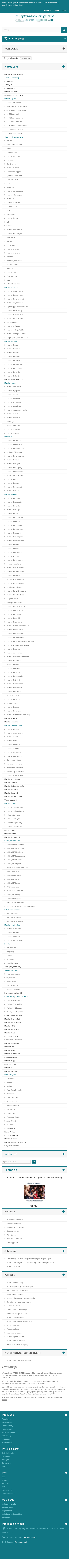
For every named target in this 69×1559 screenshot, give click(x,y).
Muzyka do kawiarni (13, 1325)
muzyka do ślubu (12, 933)
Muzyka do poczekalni (12, 1054)
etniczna (9, 257)
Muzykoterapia (9, 1047)
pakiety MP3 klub (12, 879)
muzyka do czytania (13, 440)
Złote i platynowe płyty (12, 967)
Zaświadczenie (8, 1453)
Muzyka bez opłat (10, 92)
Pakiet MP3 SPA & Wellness (17, 868)
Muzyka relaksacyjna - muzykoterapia (20, 1298)
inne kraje (10, 422)
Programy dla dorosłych (13, 1040)
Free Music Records (14, 1090)
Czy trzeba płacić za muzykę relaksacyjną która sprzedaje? (28, 1259)
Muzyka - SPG (9, 1026)
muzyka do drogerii (13, 614)
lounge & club (11, 152)
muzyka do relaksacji (14, 311)
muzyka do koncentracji (15, 299)
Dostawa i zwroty (12, 1231)
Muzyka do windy (12, 664)
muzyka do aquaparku (14, 676)
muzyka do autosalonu (14, 610)
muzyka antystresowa (14, 303)
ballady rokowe (12, 179)
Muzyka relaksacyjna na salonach (19, 1321)
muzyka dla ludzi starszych (16, 595)
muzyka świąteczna (13, 929)
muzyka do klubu (12, 545)
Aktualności (10, 1251)
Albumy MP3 (9, 85)
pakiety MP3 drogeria (14, 895)
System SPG (7, 1490)
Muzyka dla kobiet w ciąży (14, 786)
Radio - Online (9, 1132)
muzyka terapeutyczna (14, 291)
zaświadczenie (11, 948)
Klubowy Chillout (10, 1057)
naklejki (9, 955)
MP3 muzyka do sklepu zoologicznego (20, 906)
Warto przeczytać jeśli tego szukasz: (23, 1352)
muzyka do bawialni (13, 692)
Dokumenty (6, 1436)
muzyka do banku (13, 649)
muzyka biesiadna (13, 936)
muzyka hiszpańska (13, 402)
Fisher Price (11, 1113)
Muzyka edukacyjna (11, 1043)
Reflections (10, 1109)
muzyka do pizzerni (13, 533)
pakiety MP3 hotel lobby (15, 844)
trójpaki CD (10, 978)
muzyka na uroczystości (15, 940)
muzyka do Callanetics (14, 364)
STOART (5, 1483)
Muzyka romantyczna (12, 779)
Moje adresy (7, 1511)
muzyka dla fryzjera (13, 556)
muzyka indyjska (12, 433)
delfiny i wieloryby (13, 819)
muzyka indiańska (13, 429)
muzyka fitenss (12, 218)
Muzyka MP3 (9, 1068)
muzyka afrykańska (13, 387)
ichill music (10, 1078)
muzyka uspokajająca (14, 314)
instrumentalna (12, 264)
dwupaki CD (11, 982)
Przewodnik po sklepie (14, 1219)
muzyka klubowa (12, 168)
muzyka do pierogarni (14, 537)
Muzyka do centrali (11, 1139)
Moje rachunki (7, 1507)
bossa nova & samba (14, 145)
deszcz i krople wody (14, 823)
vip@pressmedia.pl (19, 1542)
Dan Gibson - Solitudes (15, 1294)
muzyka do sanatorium (14, 622)
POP (8, 210)
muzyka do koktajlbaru (14, 634)
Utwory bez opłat (10, 800)
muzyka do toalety (13, 672)
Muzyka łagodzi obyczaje (15, 1337)
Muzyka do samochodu (13, 796)
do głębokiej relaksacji (14, 318)
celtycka (9, 268)
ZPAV (4, 1487)
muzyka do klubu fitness (15, 572)
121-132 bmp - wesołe (14, 129)
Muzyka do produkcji (12, 1019)
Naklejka (5, 1460)
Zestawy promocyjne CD (13, 95)
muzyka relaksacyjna (14, 195)
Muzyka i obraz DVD (14, 989)
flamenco (9, 226)
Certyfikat (6, 1456)
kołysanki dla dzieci (13, 284)
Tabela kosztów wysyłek (15, 1227)
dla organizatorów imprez (15, 603)
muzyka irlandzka (13, 394)
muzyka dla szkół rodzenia (16, 591)
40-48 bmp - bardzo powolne (17, 110)
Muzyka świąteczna (11, 1071)
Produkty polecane (11, 1135)
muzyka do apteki (13, 618)
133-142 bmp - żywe (14, 133)
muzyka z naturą (12, 249)
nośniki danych (12, 963)
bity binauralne (11, 322)
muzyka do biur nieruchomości (17, 657)
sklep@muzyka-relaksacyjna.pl (12, 5)
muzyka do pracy (12, 479)
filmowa (9, 241)
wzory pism (10, 959)
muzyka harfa (11, 741)
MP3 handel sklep (13, 871)
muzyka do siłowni (13, 575)
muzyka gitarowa (12, 729)
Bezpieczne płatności (14, 1239)
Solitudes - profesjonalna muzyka (18, 1302)
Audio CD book (12, 986)
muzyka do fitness (13, 357)
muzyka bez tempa (13, 102)
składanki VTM (12, 914)
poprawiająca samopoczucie (17, 307)
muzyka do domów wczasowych (18, 626)
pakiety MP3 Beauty (13, 860)
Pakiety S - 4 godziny (14, 1000)
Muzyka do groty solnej (15, 1317)
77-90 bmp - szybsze (14, 122)
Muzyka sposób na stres (15, 1341)
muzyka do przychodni (14, 684)
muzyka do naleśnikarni (15, 541)
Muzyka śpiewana (11, 722)
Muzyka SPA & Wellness (13, 379)
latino (8, 148)
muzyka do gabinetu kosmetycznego (20, 641)
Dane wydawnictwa (13, 1223)
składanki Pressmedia (14, 921)
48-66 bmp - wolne (13, 114)
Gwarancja (6, 1463)
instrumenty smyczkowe (15, 772)
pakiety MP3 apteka (13, 898)
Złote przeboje (11, 276)
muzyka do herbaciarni (14, 630)
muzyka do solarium (13, 552)
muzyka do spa (12, 514)
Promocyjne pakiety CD (13, 993)
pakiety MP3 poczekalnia (15, 856)
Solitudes (9, 1082)
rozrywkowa (10, 245)
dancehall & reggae (13, 172)
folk (7, 222)
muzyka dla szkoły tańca (15, 606)
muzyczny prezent (13, 974)
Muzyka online (9, 1050)
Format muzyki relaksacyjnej (17, 1344)
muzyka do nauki (12, 460)
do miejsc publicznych (14, 587)
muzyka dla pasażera (14, 661)
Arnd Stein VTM (12, 1098)
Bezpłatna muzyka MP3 (13, 1015)
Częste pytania (12, 1243)
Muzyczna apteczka (13, 1333)
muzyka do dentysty (13, 699)
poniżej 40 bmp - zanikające (16, 106)
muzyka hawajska (13, 398)
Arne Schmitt (11, 1121)
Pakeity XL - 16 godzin (14, 1012)
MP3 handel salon (13, 887)
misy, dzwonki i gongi (14, 756)
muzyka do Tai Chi (13, 376)
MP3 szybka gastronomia (15, 902)
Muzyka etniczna (10, 718)
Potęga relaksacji (13, 1329)
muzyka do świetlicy (13, 680)
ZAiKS (4, 1480)
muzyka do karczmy (13, 711)
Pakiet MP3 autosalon (14, 891)
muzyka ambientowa (14, 230)
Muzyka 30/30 (9, 1033)
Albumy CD (8, 81)
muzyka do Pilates (13, 349)
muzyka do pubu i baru (15, 568)
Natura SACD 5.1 (10, 830)
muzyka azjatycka (13, 391)
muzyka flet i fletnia (13, 752)
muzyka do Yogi (12, 345)
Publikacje (10, 1274)
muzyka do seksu (13, 483)
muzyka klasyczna (13, 203)
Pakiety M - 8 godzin (14, 1004)
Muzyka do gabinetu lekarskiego (18, 715)
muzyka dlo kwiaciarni (14, 560)
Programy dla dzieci (11, 1036)
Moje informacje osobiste (12, 1514)
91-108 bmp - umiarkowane (16, 126)
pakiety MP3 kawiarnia (14, 852)
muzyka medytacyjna (14, 234)
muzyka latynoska (13, 418)
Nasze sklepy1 (7, 1442)
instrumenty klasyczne (14, 768)
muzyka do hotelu (13, 506)
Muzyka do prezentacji (12, 1022)
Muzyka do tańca (12, 491)
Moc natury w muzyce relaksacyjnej (19, 1286)
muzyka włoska (12, 414)
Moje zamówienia (9, 1504)
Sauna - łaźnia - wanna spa (16, 1310)
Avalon (9, 1086)
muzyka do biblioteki (14, 688)
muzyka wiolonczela (13, 745)
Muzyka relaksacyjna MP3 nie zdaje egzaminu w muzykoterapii (30, 1263)
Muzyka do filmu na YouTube (15, 1142)
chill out (9, 141)
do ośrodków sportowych (15, 579)
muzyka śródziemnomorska (16, 410)
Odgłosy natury (10, 834)
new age (9, 160)
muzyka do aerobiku (14, 368)
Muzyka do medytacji (12, 837)
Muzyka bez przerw (11, 1029)
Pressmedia (10, 1094)
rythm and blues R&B (14, 176)
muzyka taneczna (13, 156)
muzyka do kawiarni (13, 521)
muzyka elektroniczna (14, 191)
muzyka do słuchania (14, 444)
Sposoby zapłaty (8, 1432)
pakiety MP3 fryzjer (13, 864)
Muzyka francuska (13, 425)
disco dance (11, 214)
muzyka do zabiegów (14, 502)
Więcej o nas (11, 1235)
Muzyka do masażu (11, 790)
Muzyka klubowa (10, 783)
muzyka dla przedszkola (15, 583)
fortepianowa (11, 272)
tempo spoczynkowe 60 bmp (17, 338)
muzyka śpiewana (13, 253)
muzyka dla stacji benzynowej (17, 645)
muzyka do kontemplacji (15, 456)
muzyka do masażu (13, 498)
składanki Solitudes (13, 917)
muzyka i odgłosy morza (15, 807)
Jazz (8, 280)
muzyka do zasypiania (14, 295)
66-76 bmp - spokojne (14, 118)
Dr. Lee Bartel (11, 1102)
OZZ (3, 1477)
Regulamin (6, 1419)
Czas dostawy (7, 1426)
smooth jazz (11, 187)
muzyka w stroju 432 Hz (15, 330)
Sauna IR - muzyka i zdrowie (17, 1314)
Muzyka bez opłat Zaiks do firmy (18, 1361)
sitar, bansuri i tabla (13, 760)
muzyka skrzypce (12, 748)
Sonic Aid (10, 1125)
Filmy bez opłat (10, 1064)
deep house (10, 237)
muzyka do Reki (12, 353)
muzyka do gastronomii (15, 637)
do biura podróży (12, 695)
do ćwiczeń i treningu (14, 452)
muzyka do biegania (13, 360)
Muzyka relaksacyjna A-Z (13, 74)
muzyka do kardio (13, 372)
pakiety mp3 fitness (13, 875)
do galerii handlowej (13, 564)
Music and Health (13, 1117)
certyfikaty (10, 951)
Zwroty (4, 1466)
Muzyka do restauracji (14, 1283)
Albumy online (9, 88)
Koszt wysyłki (7, 1429)
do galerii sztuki (12, 599)
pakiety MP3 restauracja (15, 848)
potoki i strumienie (13, 815)
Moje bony (6, 1517)
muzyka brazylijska (13, 406)
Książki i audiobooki (11, 1146)
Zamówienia (7, 1422)
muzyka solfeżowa (13, 326)
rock (8, 183)
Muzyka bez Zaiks (13, 1266)
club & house (11, 164)
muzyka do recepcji (13, 510)
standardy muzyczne (14, 261)
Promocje (6, 1439)
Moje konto (8, 1499)
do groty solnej (11, 703)
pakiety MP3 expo (13, 883)
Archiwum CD (9, 1128)
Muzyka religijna (10, 1061)
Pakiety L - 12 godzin (14, 1008)
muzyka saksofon (13, 737)
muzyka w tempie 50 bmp (16, 334)
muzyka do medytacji (14, 468)
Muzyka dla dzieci (11, 793)
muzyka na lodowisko (14, 653)
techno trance (11, 206)
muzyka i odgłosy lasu (14, 827)
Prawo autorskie (8, 1494)
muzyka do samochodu (15, 448)
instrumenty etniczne (14, 764)
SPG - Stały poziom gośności (17, 1290)
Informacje (10, 1211)
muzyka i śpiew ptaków (15, 811)
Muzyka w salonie (13, 1306)
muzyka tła (10, 199)
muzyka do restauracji (14, 525)
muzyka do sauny (13, 707)
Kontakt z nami (60, 10)
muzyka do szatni (13, 668)
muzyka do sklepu (13, 548)
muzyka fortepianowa (14, 733)
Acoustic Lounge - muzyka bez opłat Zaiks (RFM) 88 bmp (35, 1177)
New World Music (13, 1105)
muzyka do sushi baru (14, 529)
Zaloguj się (47, 10)
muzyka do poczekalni (14, 517)
